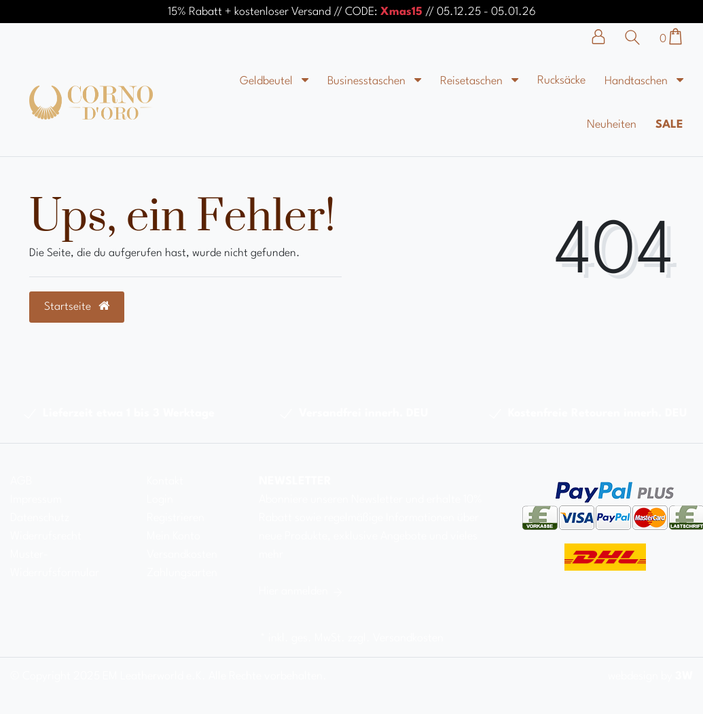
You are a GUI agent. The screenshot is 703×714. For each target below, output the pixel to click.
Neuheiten (611, 124)
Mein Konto (173, 536)
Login (160, 499)
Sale (669, 124)
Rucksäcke (561, 80)
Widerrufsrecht (46, 536)
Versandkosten (182, 554)
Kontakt (165, 481)
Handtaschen (637, 81)
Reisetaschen (472, 81)
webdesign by (650, 676)
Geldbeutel (267, 81)
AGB (21, 481)
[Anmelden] (605, 36)
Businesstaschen (367, 81)
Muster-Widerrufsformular (54, 564)
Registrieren (175, 518)
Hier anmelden (301, 591)
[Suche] (635, 37)
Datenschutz (39, 518)
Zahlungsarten (182, 573)
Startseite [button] (76, 306)
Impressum (36, 499)
